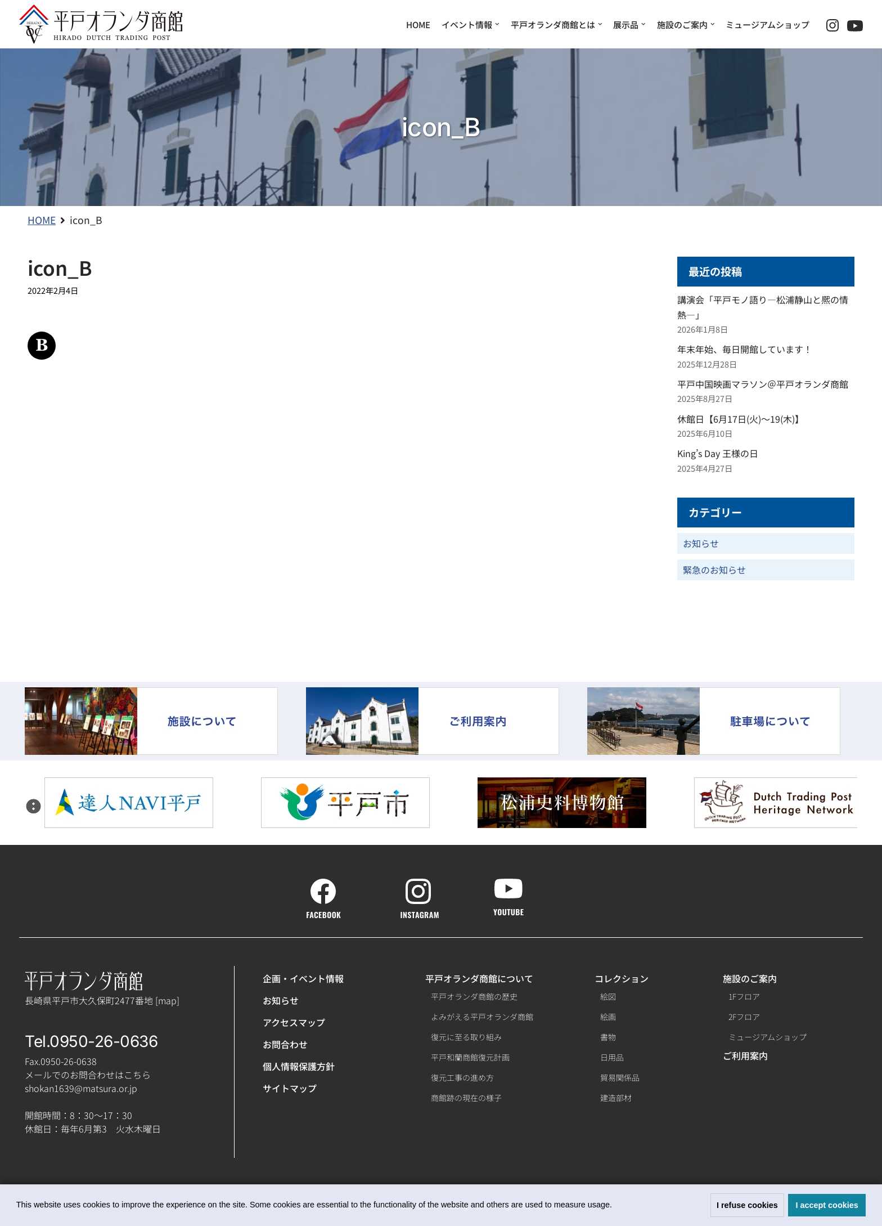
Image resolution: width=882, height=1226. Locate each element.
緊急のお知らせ (714, 569)
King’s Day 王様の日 (717, 453)
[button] (616, 1206)
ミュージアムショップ (767, 24)
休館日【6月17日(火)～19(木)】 (740, 419)
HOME (418, 24)
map (167, 1000)
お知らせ (701, 543)
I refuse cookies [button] (747, 1205)
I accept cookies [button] (827, 1205)
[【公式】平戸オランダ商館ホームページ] (100, 24)
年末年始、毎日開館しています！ (744, 349)
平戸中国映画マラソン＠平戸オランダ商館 (762, 384)
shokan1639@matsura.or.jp (81, 1088)
